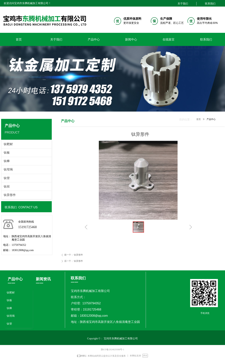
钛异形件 (10, 194)
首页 (198, 119)
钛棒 (7, 161)
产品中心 (211, 119)
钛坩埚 (8, 169)
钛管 (7, 178)
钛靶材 (8, 144)
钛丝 (7, 186)
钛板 (7, 152)
